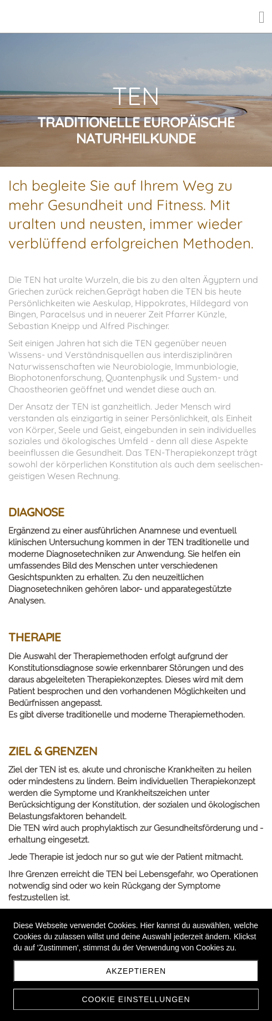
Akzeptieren (136, 971)
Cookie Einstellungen (136, 999)
